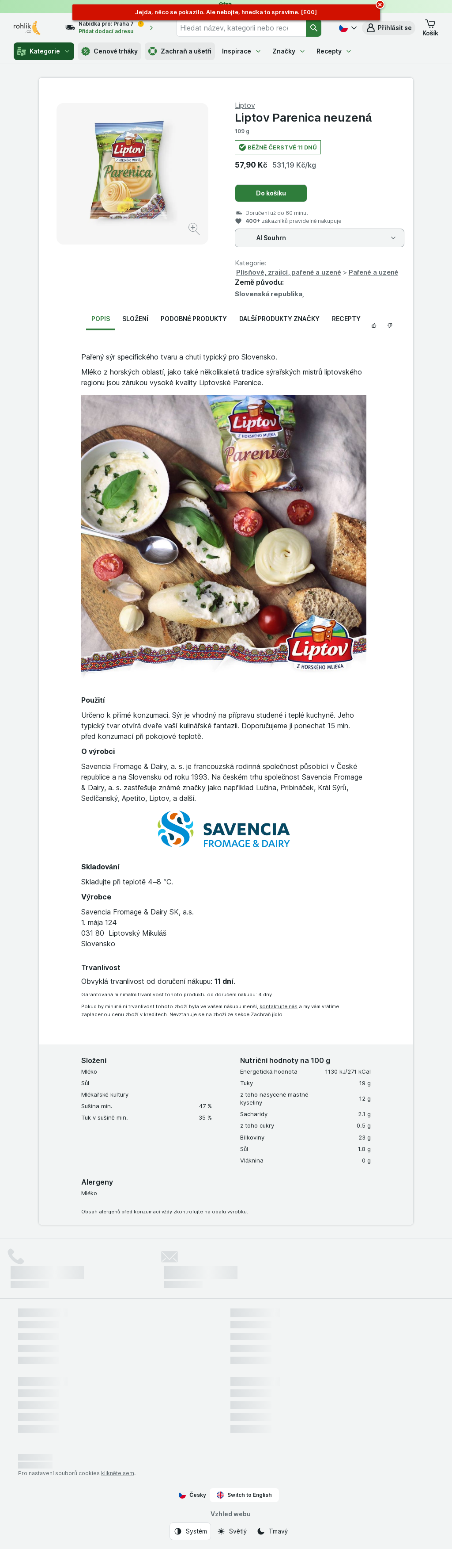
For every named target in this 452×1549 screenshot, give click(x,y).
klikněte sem (117, 1473)
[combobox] (241, 28)
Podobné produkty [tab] (194, 318)
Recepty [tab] (346, 318)
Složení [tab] (135, 318)
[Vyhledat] (314, 28)
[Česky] (346, 28)
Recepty (334, 51)
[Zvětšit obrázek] (194, 230)
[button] (388, 28)
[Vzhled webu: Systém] (190, 1531)
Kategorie (44, 51)
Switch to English (244, 1495)
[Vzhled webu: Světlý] (232, 1531)
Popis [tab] (100, 318)
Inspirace (242, 51)
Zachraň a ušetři (179, 51)
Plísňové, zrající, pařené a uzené (288, 272)
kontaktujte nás (279, 1006)
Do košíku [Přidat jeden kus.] (271, 193)
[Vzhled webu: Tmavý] (272, 1531)
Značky (289, 51)
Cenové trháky (109, 51)
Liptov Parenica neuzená (303, 117)
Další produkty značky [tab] (279, 318)
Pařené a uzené (374, 272)
